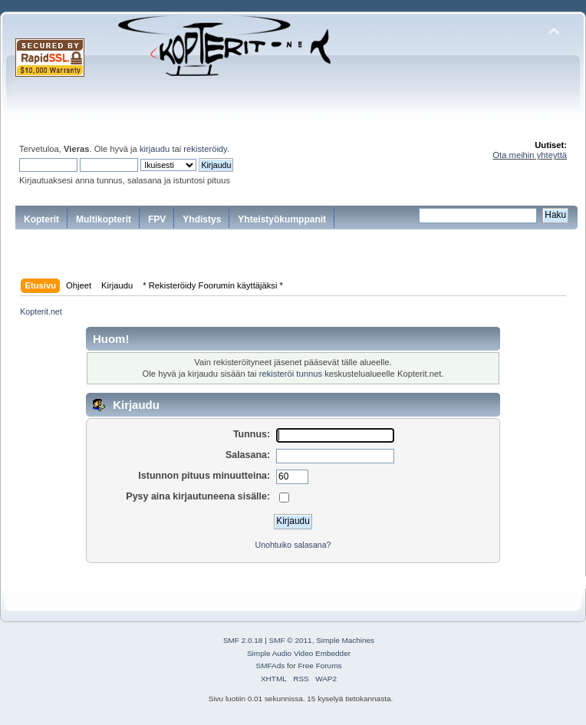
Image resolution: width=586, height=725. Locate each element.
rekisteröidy (205, 148)
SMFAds (270, 665)
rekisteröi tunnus (290, 373)
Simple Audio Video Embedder (299, 653)
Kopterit (41, 219)
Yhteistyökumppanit (282, 219)
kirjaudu (155, 148)
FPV (157, 219)
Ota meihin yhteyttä (529, 155)
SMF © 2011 (290, 640)
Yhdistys (202, 219)
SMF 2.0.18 (243, 640)
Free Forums (319, 665)
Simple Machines (345, 640)
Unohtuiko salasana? (293, 544)
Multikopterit (103, 219)
